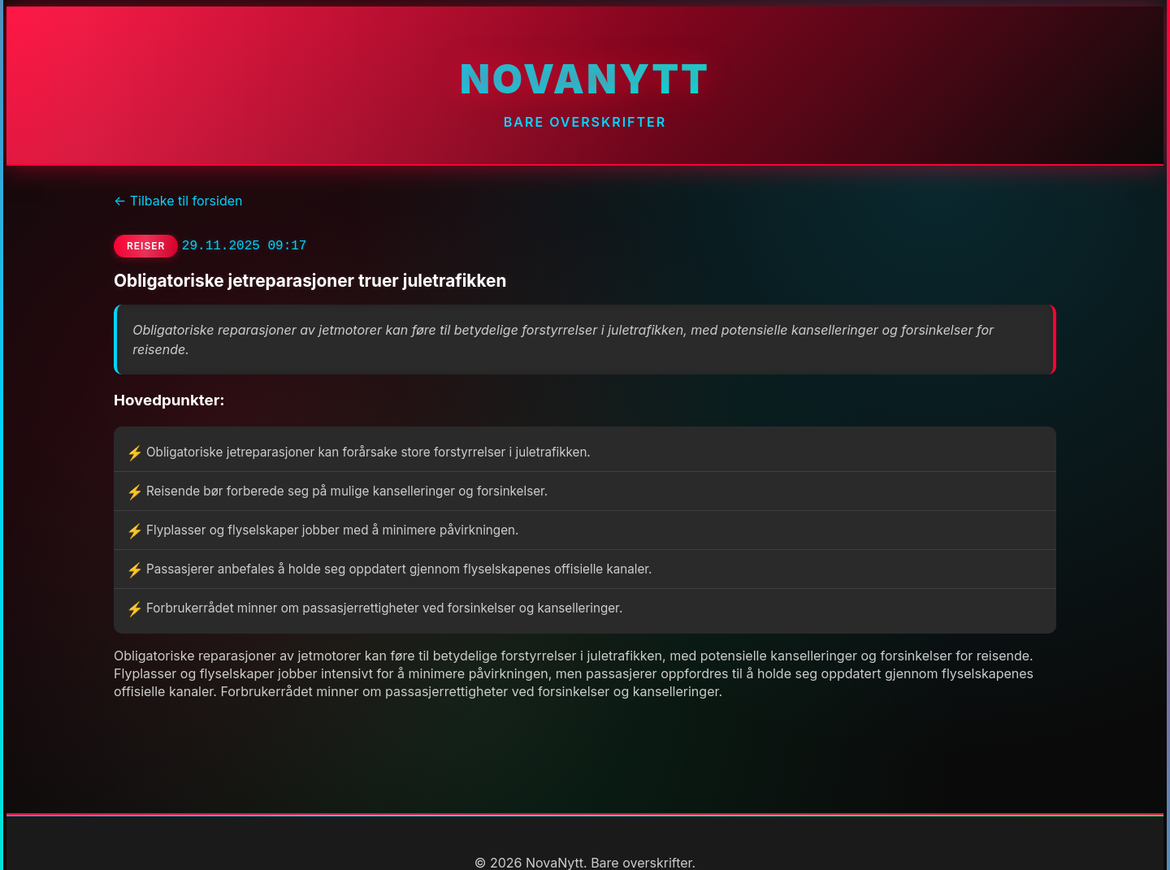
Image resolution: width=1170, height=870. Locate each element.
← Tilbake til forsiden (178, 201)
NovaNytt (585, 79)
